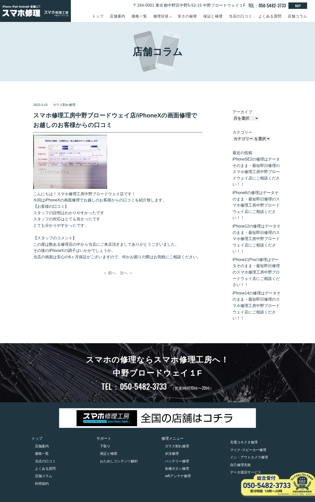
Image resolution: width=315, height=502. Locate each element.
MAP (298, 5)
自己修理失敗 (240, 465)
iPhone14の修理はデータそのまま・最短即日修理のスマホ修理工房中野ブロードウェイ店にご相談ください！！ (257, 305)
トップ (98, 16)
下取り (105, 446)
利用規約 (42, 484)
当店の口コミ (240, 16)
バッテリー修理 (177, 461)
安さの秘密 (187, 16)
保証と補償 (213, 16)
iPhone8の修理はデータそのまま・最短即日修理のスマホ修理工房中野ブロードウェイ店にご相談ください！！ (256, 205)
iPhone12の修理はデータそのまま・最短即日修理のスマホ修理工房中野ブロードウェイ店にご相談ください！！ (257, 238)
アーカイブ (242, 112)
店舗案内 (117, 16)
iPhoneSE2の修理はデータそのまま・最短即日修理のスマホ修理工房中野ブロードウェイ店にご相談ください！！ (256, 171)
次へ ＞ (126, 273)
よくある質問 (270, 16)
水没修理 (172, 453)
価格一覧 (139, 16)
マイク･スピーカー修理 (248, 450)
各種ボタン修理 (177, 468)
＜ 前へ (109, 273)
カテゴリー (242, 132)
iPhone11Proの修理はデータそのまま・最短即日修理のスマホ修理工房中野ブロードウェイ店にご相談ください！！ (256, 272)
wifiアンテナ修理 (177, 476)
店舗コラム (297, 16)
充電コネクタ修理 (244, 442)
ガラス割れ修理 (177, 446)
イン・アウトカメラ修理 (249, 457)
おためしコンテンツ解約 (119, 461)
